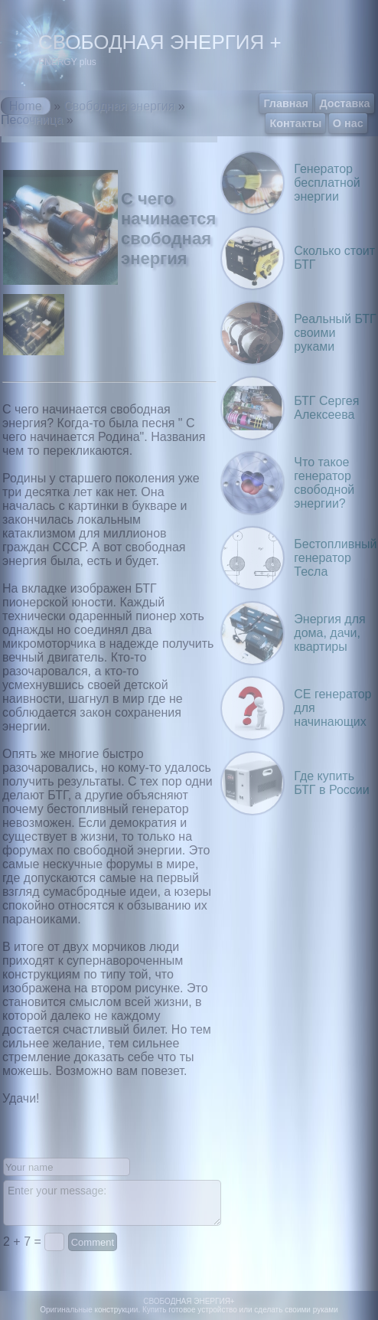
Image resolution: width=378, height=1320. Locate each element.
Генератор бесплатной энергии (327, 182)
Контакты (295, 123)
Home (25, 106)
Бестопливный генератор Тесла (335, 557)
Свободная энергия (119, 106)
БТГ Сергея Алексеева (326, 407)
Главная (285, 103)
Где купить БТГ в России (331, 782)
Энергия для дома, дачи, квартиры (329, 633)
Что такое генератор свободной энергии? (324, 483)
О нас (348, 123)
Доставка (344, 103)
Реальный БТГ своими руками (335, 332)
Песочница (32, 119)
